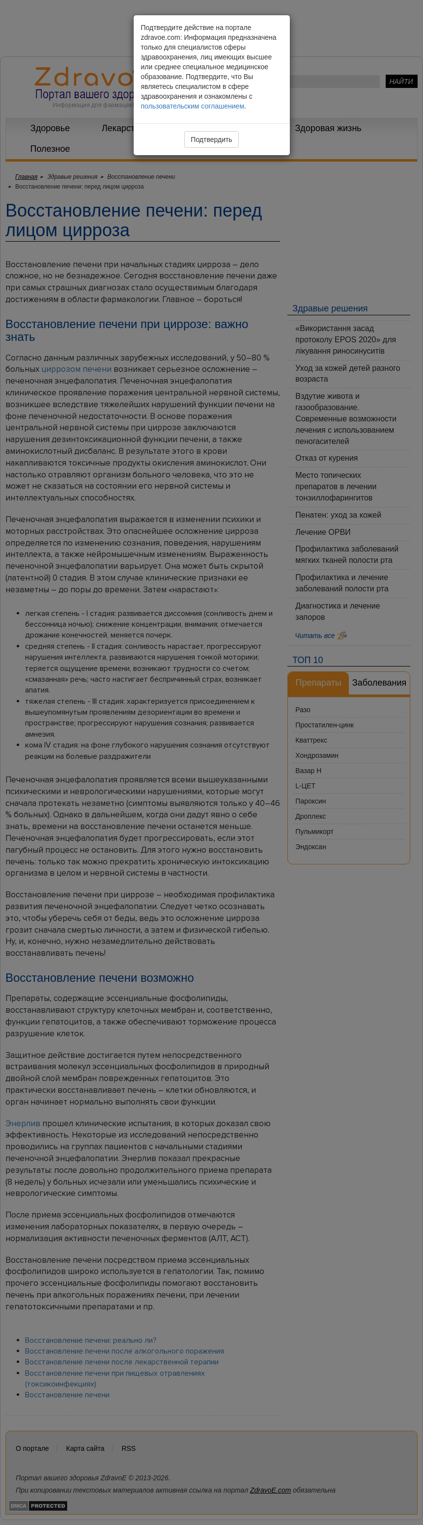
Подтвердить (211, 139)
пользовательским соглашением (193, 106)
